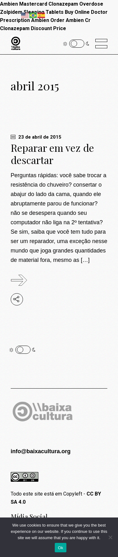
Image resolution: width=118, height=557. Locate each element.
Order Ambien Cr (70, 20)
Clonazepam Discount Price (33, 28)
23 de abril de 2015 (36, 137)
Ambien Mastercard (23, 4)
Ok (60, 547)
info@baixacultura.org (41, 451)
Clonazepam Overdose (75, 4)
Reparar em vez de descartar (52, 154)
